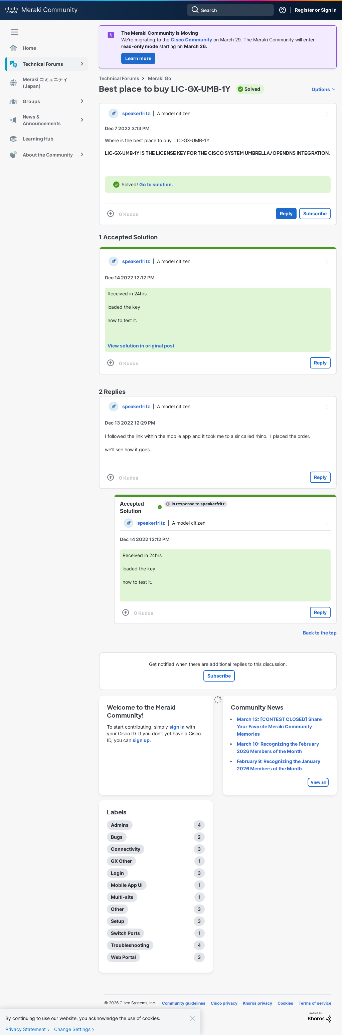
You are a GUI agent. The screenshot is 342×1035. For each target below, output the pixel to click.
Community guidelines (183, 1003)
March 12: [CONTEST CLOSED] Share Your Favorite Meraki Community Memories (279, 726)
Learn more (138, 58)
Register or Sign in (316, 10)
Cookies (285, 1003)
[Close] (192, 1019)
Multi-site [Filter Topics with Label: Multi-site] (122, 897)
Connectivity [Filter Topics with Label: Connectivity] (125, 849)
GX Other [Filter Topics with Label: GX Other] (121, 861)
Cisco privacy (224, 1003)
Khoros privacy (257, 1003)
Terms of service (315, 1003)
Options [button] (321, 89)
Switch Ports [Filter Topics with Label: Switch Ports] (125, 933)
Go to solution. (156, 184)
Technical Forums (119, 78)
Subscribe (315, 213)
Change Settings (72, 1030)
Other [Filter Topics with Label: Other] (117, 909)
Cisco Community (191, 39)
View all (318, 782)
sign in (177, 727)
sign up (141, 740)
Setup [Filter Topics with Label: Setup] (117, 921)
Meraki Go (159, 78)
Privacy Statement (25, 1030)
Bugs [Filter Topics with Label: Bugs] (117, 837)
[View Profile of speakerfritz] (136, 113)
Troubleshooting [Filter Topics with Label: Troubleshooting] (130, 945)
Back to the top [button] (320, 632)
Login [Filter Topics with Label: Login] (117, 873)
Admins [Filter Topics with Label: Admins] (120, 825)
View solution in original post (141, 345)
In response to (198, 503)
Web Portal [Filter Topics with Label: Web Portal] (123, 957)
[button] (327, 113)
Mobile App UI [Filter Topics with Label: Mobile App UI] (127, 885)
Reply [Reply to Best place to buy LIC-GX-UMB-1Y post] (286, 213)
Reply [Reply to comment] (320, 362)
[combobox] (230, 10)
